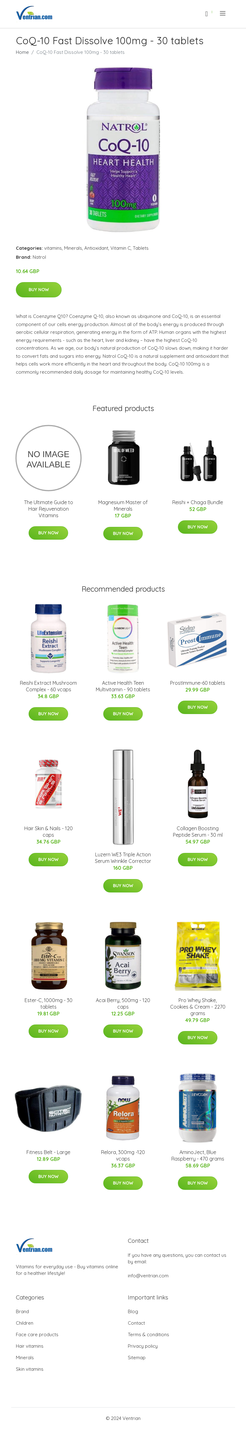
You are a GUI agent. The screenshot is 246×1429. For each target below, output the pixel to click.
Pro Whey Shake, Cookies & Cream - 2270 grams (197, 1006)
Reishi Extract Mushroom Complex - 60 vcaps (48, 686)
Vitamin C (120, 248)
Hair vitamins (30, 1346)
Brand (22, 1311)
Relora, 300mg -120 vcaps (123, 1155)
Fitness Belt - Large (48, 1152)
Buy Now (39, 289)
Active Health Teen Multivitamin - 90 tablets (123, 686)
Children (24, 1323)
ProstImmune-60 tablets (197, 683)
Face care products (37, 1334)
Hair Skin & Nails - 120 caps (48, 831)
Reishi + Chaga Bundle (197, 502)
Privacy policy (143, 1346)
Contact (136, 1323)
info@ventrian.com (148, 1276)
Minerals (73, 248)
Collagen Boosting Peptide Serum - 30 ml (198, 831)
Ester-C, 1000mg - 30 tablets (48, 1003)
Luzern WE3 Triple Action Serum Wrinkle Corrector (123, 857)
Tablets (141, 248)
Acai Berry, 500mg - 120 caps (123, 1003)
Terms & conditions (148, 1334)
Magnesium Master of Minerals (123, 505)
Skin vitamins (30, 1369)
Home (22, 52)
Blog (133, 1311)
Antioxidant (96, 248)
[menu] (223, 13)
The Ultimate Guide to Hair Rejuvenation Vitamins (48, 508)
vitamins (53, 248)
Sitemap (137, 1357)
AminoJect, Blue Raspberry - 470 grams (197, 1155)
